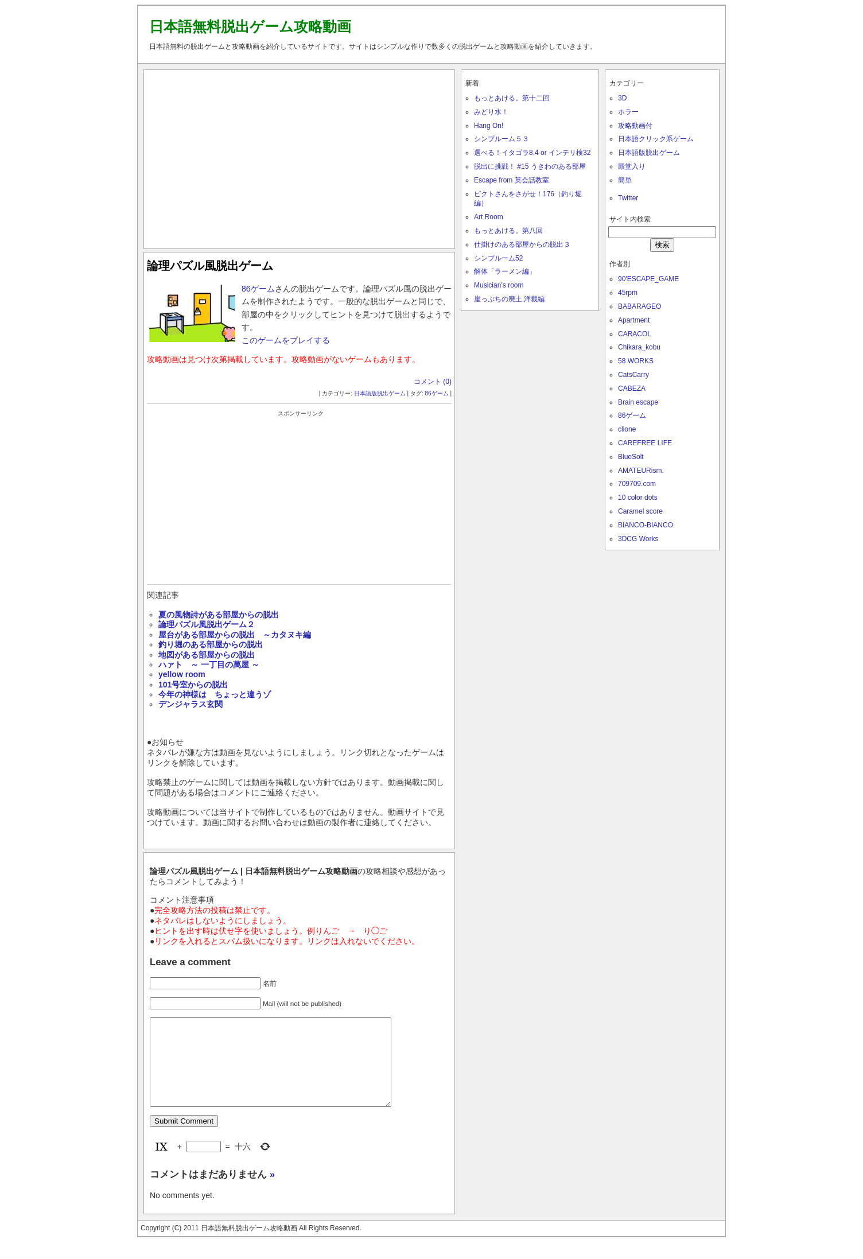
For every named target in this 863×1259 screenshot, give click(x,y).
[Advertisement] (299, 156)
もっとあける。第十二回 (512, 98)
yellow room (181, 674)
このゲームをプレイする (286, 340)
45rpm (627, 293)
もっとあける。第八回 (508, 231)
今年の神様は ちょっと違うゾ (214, 694)
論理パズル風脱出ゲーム (210, 265)
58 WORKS (636, 361)
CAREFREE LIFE (645, 443)
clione (627, 429)
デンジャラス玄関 (190, 704)
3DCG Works (638, 539)
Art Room (488, 217)
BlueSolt (631, 457)
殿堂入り (632, 166)
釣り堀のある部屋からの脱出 (210, 644)
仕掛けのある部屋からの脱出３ (522, 244)
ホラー (628, 112)
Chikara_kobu (639, 347)
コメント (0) (433, 382)
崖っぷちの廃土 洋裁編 (509, 299)
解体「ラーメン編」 (505, 271)
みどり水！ (491, 112)
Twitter (628, 198)
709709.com (637, 484)
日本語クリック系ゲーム (656, 139)
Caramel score (640, 511)
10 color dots (638, 498)
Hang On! (488, 126)
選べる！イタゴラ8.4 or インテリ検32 (532, 153)
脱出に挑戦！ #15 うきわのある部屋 (530, 166)
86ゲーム (258, 288)
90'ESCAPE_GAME (648, 279)
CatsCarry (633, 375)
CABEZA (632, 388)
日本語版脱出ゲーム (380, 393)
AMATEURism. (641, 471)
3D (622, 98)
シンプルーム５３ (501, 139)
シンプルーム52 (498, 258)
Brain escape (638, 402)
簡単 (625, 180)
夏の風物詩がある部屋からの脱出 (218, 614)
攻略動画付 (635, 126)
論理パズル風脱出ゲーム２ (206, 624)
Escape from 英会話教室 (511, 180)
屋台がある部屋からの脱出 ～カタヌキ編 (234, 634)
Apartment (634, 320)
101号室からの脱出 (193, 684)
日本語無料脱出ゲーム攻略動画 (250, 26)
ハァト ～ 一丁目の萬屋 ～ (208, 664)
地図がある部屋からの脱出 (206, 654)
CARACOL (634, 334)
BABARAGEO (639, 306)
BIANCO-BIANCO (645, 525)
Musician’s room (498, 285)
